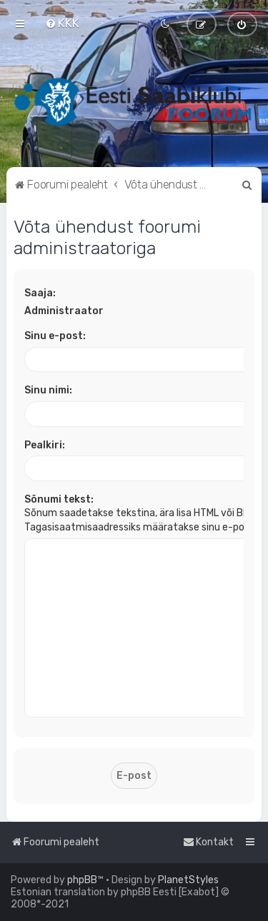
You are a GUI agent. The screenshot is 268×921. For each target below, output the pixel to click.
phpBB (82, 880)
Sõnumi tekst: (59, 499)
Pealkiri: (44, 445)
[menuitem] (62, 23)
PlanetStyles (188, 880)
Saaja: (40, 293)
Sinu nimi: (48, 390)
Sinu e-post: (55, 336)
